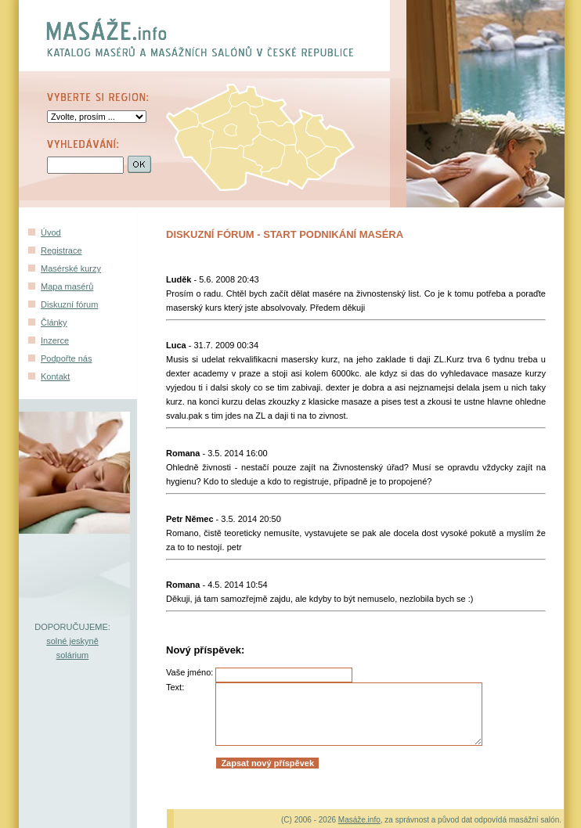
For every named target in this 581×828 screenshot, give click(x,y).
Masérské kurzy (71, 268)
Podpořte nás (66, 358)
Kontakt (55, 376)
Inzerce (55, 340)
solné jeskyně (72, 641)
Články (54, 322)
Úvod (51, 232)
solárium (72, 655)
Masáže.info (359, 819)
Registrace (61, 250)
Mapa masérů (67, 286)
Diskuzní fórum (69, 304)
